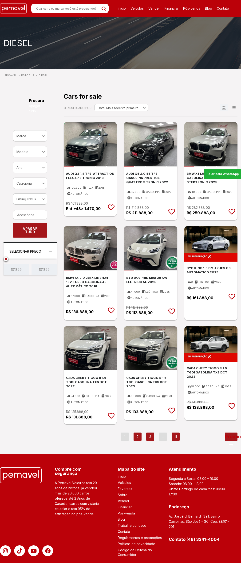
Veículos (137, 8)
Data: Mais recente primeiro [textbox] (118, 108)
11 (175, 437)
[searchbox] (30, 215)
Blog (208, 8)
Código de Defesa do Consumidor (135, 552)
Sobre (122, 495)
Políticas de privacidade (136, 544)
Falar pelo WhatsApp (223, 174)
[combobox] (30, 136)
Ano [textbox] (19, 168)
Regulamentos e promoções (140, 538)
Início (122, 8)
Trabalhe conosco (132, 525)
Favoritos (125, 489)
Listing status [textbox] (26, 199)
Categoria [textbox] (24, 183)
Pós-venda (191, 8)
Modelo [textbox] (22, 152)
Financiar (171, 8)
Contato (223, 8)
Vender (154, 8)
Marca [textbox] (21, 136)
